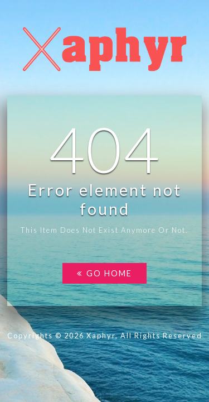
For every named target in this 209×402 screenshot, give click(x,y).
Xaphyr (100, 335)
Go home (104, 273)
